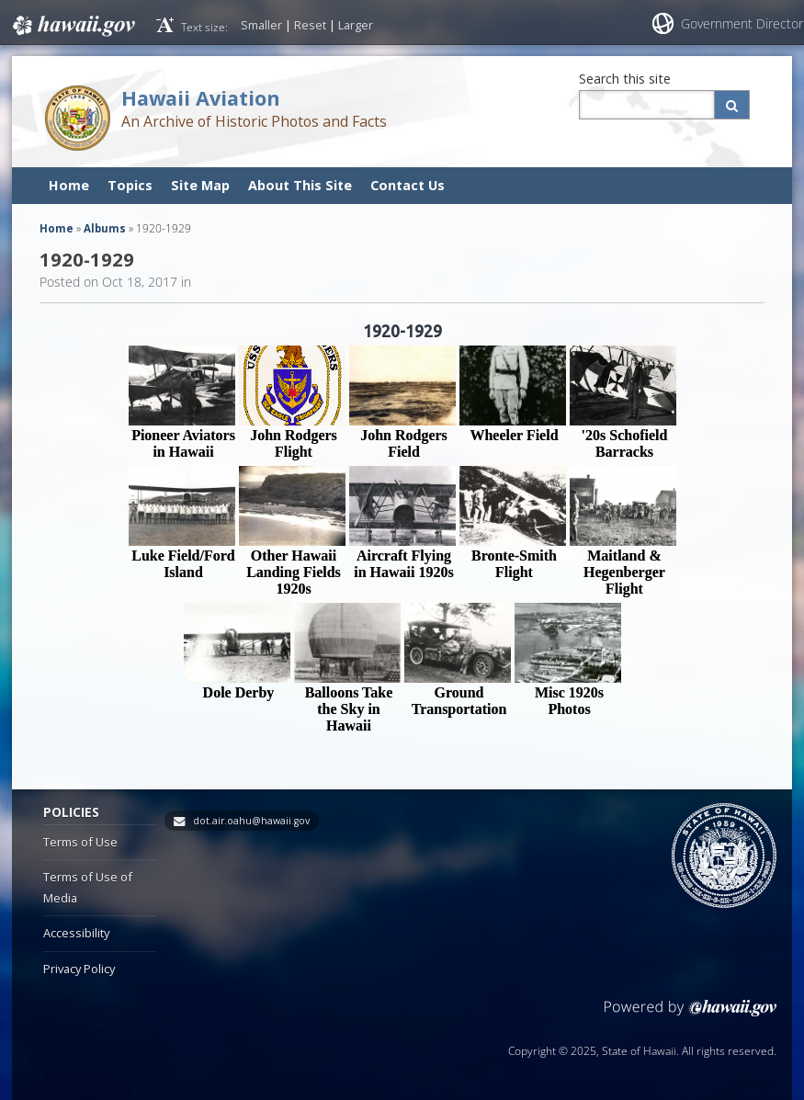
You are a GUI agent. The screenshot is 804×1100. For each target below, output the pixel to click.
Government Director (742, 23)
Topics (130, 185)
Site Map (200, 185)
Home (69, 185)
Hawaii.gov (72, 25)
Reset (310, 25)
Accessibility (76, 932)
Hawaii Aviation (200, 97)
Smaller (261, 25)
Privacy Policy (79, 968)
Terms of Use (80, 842)
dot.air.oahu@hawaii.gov (251, 820)
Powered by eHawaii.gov (690, 1015)
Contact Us (407, 185)
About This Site (300, 185)
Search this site (625, 78)
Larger (355, 25)
